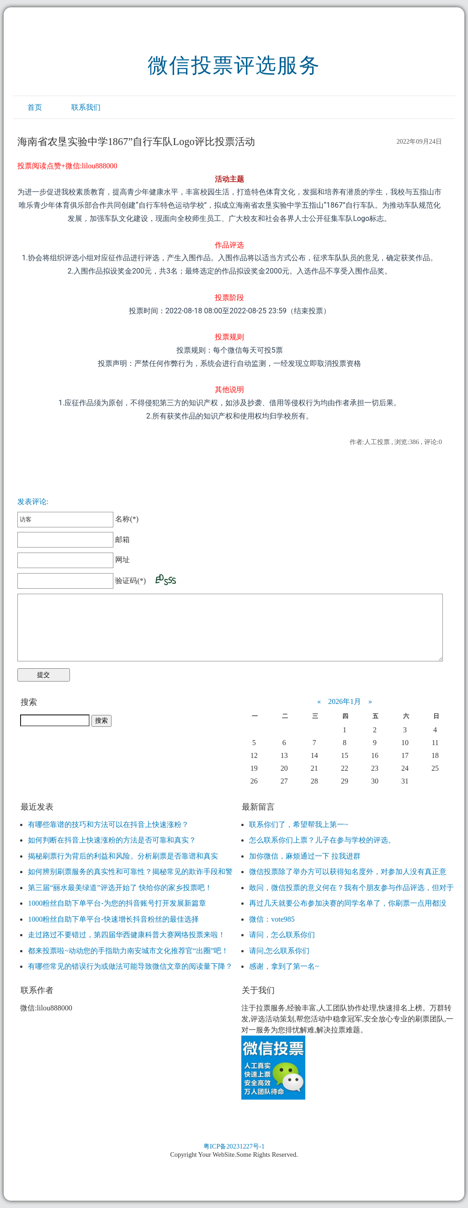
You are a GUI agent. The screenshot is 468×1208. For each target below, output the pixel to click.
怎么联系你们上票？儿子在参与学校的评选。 (322, 840)
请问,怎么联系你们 (279, 951)
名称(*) (77, 519)
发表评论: (32, 501)
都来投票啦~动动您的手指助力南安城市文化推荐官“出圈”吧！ (128, 951)
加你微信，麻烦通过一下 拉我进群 (305, 856)
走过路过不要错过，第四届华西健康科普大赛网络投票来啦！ (126, 935)
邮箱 (73, 539)
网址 (73, 560)
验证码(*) (130, 581)
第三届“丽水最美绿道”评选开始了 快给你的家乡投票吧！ (120, 887)
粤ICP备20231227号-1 (234, 1146)
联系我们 (86, 107)
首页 (34, 107)
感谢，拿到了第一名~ (284, 966)
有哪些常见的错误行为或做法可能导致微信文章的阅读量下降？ (130, 966)
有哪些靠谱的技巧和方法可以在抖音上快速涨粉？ (108, 824)
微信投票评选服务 (234, 65)
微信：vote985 (272, 919)
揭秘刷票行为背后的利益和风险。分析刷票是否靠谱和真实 (123, 856)
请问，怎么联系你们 (282, 935)
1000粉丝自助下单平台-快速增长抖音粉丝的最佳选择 (113, 919)
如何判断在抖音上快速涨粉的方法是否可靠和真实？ (112, 840)
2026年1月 (344, 701)
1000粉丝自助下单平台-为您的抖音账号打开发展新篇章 (117, 903)
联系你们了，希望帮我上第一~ (298, 824)
